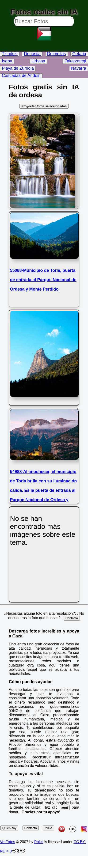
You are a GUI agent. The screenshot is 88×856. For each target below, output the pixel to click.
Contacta (71, 618)
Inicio (48, 828)
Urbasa (38, 61)
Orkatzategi (75, 61)
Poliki (38, 842)
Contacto (30, 828)
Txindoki (10, 53)
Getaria (79, 53)
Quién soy (9, 828)
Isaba (7, 61)
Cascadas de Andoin (21, 75)
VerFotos (7, 842)
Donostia (32, 53)
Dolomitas (56, 53)
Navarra (78, 68)
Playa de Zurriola (18, 68)
